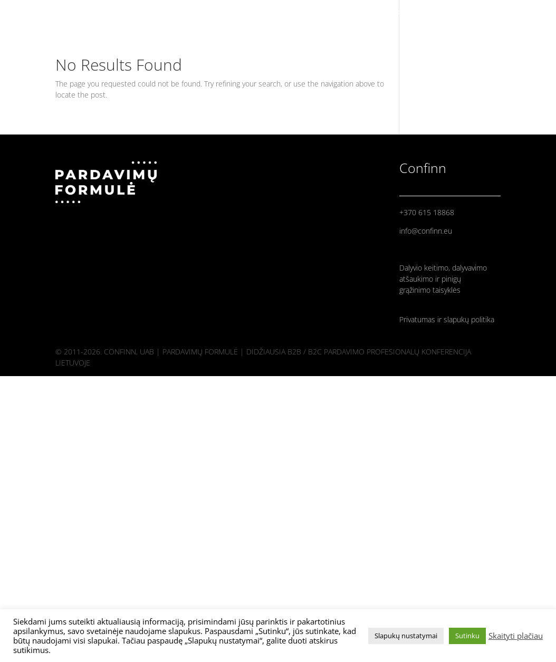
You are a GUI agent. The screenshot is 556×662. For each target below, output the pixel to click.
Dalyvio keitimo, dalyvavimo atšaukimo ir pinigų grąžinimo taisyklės (443, 279)
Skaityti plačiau (515, 635)
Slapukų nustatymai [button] (406, 635)
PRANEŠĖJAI (465, 13)
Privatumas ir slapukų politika (446, 319)
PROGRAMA (519, 13)
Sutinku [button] (467, 635)
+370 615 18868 (426, 212)
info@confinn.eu (425, 231)
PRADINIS (413, 13)
